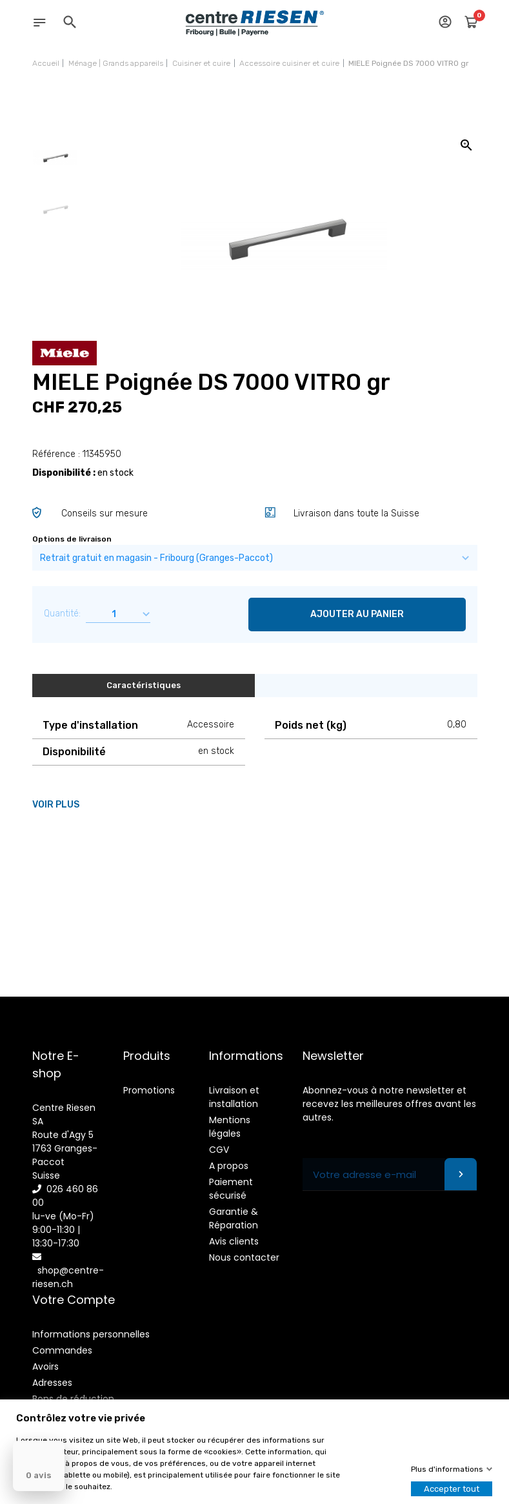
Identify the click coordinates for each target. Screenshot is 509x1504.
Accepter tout (451, 1489)
